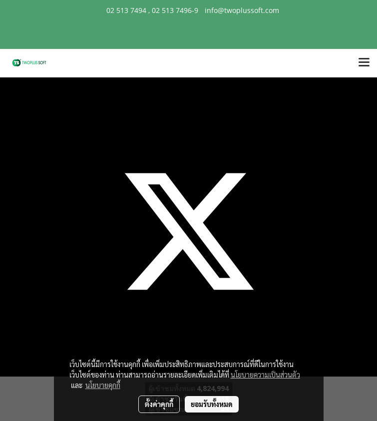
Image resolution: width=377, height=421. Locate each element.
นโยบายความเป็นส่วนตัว (265, 374)
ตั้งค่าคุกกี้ (159, 404)
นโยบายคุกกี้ (102, 385)
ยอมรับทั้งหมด (212, 404)
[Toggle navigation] (364, 63)
